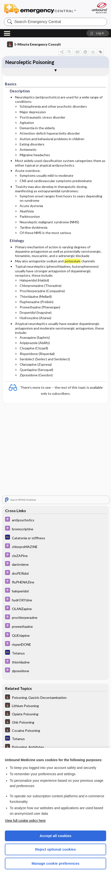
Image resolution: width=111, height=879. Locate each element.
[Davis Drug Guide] (55, 519)
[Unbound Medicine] (99, 8)
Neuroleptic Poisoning (29, 62)
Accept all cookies (55, 836)
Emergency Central (42, 8)
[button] (97, 33)
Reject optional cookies (55, 849)
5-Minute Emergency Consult (34, 44)
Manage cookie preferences (55, 863)
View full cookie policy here (25, 821)
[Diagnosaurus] (55, 537)
